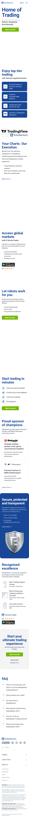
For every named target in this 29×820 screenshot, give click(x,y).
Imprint (3, 774)
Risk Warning (5, 771)
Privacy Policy (5, 769)
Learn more (6, 487)
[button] (10, 3)
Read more (6, 179)
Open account (10, 30)
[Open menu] (26, 2)
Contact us (14, 663)
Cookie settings (5, 777)
